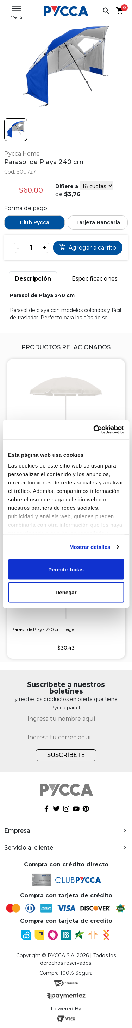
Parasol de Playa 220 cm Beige (42, 629)
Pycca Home (22, 153)
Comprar (87, 248)
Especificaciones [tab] (94, 278)
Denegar (65, 592)
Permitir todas (66, 569)
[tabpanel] (66, 306)
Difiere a (66, 186)
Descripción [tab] (33, 278)
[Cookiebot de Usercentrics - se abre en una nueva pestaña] (94, 429)
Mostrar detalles (90, 547)
